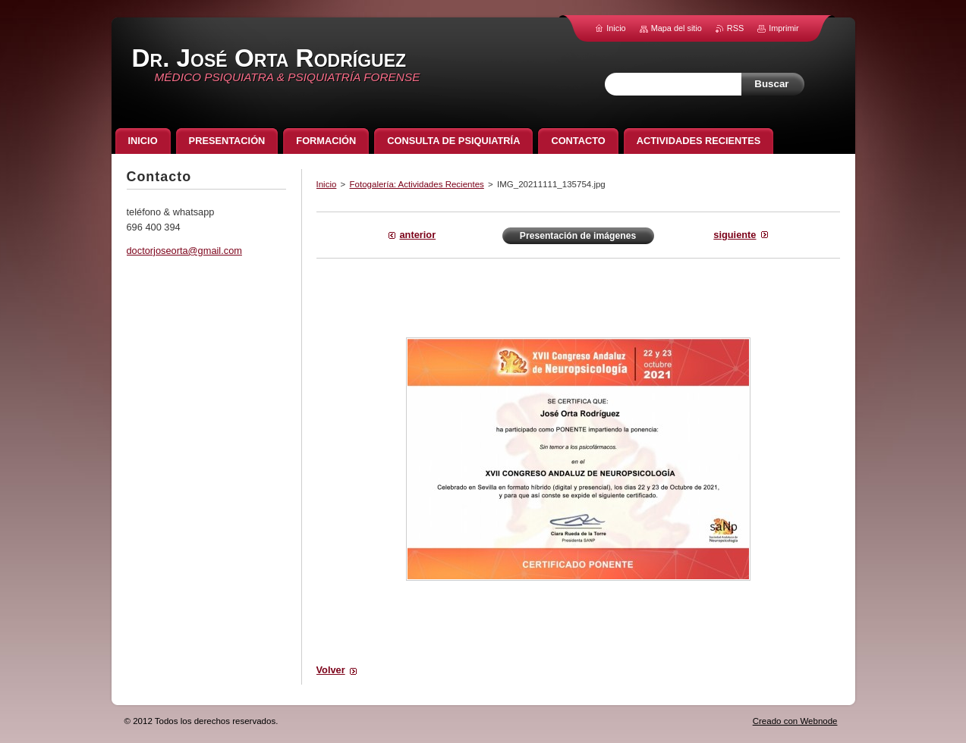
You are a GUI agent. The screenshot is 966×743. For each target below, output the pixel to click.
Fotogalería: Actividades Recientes (417, 184)
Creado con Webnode (795, 721)
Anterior (418, 234)
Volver (330, 670)
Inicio (326, 184)
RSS (735, 28)
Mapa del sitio (676, 28)
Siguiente (734, 234)
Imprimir (783, 28)
